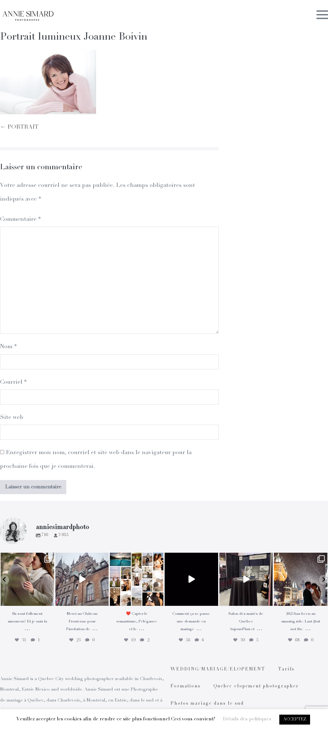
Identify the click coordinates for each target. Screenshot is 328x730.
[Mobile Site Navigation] (322, 15)
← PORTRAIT (19, 127)
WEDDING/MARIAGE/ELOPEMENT (217, 669)
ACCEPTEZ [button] (294, 720)
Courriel (13, 382)
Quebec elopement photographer (256, 686)
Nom (8, 347)
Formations (185, 686)
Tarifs (286, 669)
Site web (11, 418)
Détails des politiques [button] (247, 719)
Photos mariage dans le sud (207, 704)
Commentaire (20, 219)
